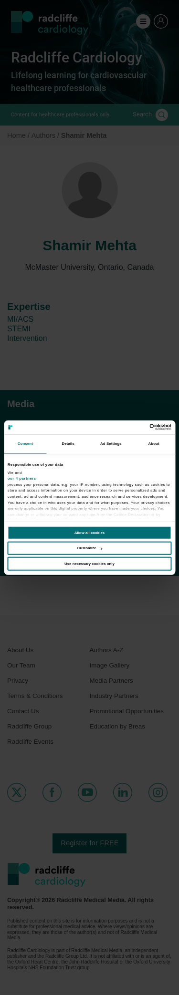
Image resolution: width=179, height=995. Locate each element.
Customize (89, 548)
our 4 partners (22, 478)
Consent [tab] (25, 443)
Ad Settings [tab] (111, 443)
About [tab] (153, 443)
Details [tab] (68, 443)
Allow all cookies (89, 533)
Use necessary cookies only (89, 564)
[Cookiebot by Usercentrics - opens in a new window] (130, 427)
